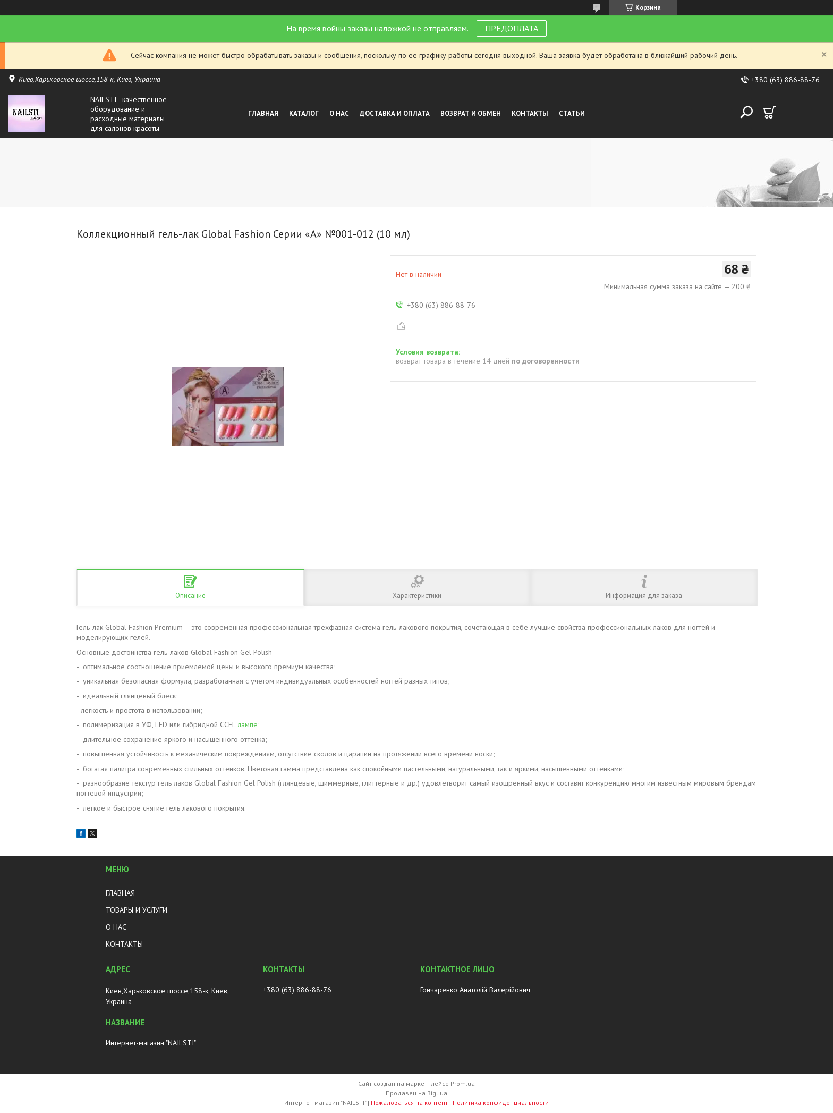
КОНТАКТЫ (124, 944)
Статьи (572, 113)
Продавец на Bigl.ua (416, 1093)
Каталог (304, 113)
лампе (247, 724)
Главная (263, 113)
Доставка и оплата (395, 113)
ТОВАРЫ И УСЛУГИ (136, 910)
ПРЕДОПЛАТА (511, 28)
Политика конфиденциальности (501, 1103)
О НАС (116, 927)
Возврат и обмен (470, 113)
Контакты (530, 113)
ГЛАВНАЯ (120, 893)
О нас (339, 113)
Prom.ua (462, 1083)
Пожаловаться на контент (409, 1103)
